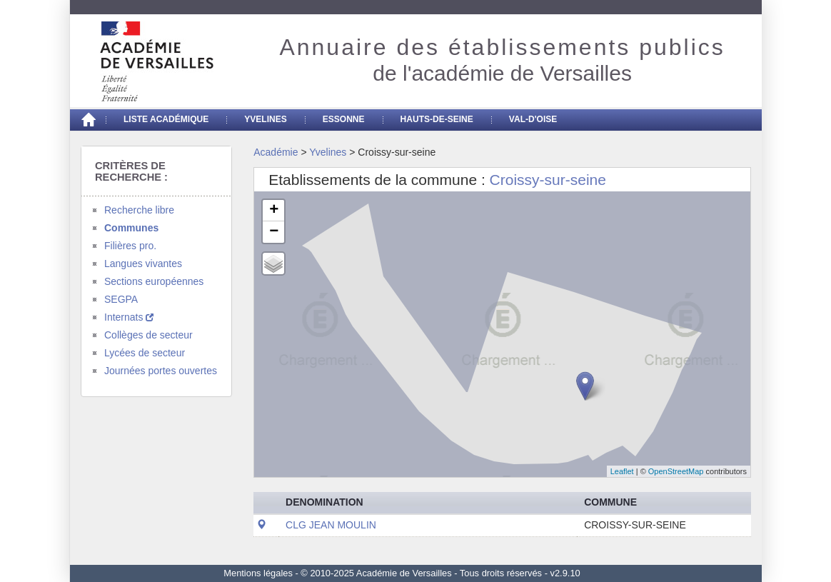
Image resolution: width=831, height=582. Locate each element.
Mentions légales (258, 573)
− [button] (273, 232)
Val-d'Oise (533, 119)
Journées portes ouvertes (160, 370)
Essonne (344, 119)
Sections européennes (153, 281)
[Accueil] (88, 120)
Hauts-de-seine (437, 119)
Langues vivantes (143, 263)
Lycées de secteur (144, 352)
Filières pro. (130, 245)
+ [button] (273, 210)
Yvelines (265, 119)
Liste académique (166, 119)
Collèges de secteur (148, 335)
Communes (131, 228)
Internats (128, 317)
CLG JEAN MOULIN (331, 525)
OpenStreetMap (676, 471)
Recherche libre (139, 210)
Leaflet (622, 471)
